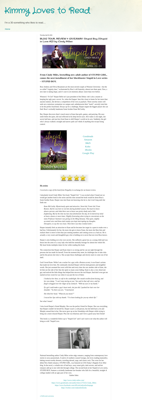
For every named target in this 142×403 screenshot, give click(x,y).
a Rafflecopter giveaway (47, 396)
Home (7, 29)
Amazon (88, 139)
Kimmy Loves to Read (47, 11)
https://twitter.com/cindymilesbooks (74, 388)
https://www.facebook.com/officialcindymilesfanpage (74, 385)
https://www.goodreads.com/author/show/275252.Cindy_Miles (74, 383)
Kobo (87, 146)
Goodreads (88, 136)
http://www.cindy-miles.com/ (74, 380)
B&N (88, 143)
